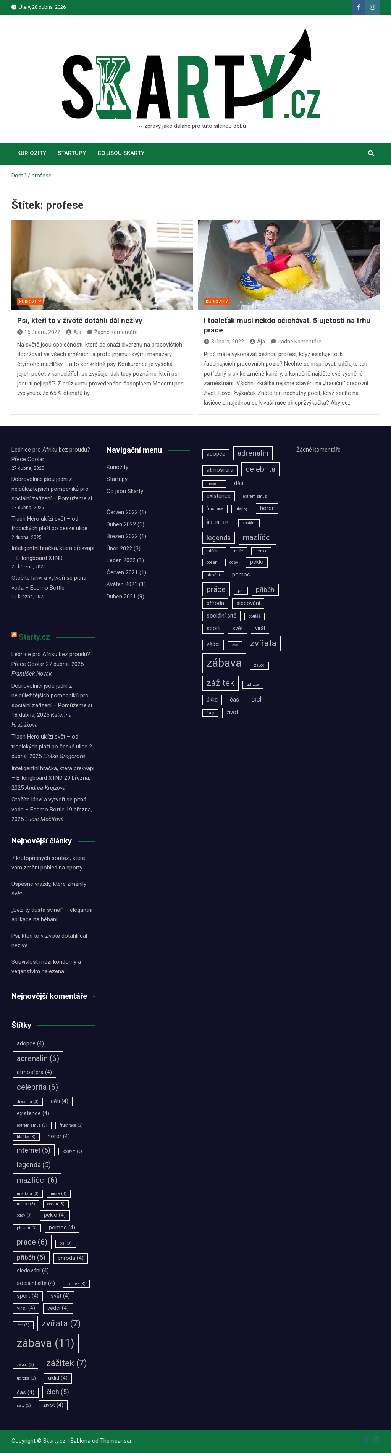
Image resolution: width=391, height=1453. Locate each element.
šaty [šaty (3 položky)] (24, 1405)
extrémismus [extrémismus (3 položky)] (32, 1125)
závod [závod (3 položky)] (25, 1364)
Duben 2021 (121, 596)
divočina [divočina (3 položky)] (28, 1101)
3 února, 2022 (224, 342)
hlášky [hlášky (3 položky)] (26, 1136)
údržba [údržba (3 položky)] (26, 1378)
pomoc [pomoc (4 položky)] (62, 1227)
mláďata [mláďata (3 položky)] (28, 1193)
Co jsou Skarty (120, 153)
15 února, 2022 (38, 332)
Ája (73, 332)
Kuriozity (31, 153)
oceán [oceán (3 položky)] (56, 1203)
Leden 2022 (121, 560)
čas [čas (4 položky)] (25, 1392)
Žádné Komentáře (116, 332)
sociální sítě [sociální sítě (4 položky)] (36, 1283)
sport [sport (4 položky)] (28, 1296)
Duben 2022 (121, 524)
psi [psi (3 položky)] (66, 1243)
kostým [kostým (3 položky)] (72, 1151)
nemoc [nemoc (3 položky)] (26, 1203)
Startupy (72, 153)
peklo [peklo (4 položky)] (55, 1215)
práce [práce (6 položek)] (32, 1242)
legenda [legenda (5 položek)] (34, 1165)
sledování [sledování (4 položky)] (33, 1271)
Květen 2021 (122, 584)
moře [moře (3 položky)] (58, 1193)
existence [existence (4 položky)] (33, 1113)
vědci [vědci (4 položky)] (58, 1308)
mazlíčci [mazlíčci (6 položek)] (37, 1180)
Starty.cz (34, 637)
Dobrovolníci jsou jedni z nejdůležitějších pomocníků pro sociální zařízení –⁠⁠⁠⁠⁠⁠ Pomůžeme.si (51, 489)
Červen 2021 (122, 572)
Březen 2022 (122, 536)
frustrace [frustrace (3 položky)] (71, 1125)
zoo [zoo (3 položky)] (23, 1324)
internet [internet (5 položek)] (33, 1150)
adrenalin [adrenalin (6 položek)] (38, 1058)
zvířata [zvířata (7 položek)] (61, 1323)
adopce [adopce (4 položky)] (30, 1043)
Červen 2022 (122, 512)
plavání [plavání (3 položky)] (27, 1228)
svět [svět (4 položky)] (60, 1296)
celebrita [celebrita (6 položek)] (37, 1087)
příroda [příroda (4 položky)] (71, 1258)
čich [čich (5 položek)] (58, 1392)
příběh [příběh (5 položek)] (31, 1257)
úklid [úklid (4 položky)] (58, 1378)
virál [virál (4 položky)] (26, 1308)
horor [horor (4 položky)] (59, 1136)
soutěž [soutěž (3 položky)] (76, 1283)
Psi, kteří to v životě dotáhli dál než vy (79, 320)
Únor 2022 (119, 548)
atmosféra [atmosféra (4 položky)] (34, 1072)
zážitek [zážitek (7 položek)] (66, 1363)
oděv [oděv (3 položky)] (24, 1215)
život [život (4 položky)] (53, 1405)
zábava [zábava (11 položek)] (45, 1343)
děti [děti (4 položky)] (59, 1101)
